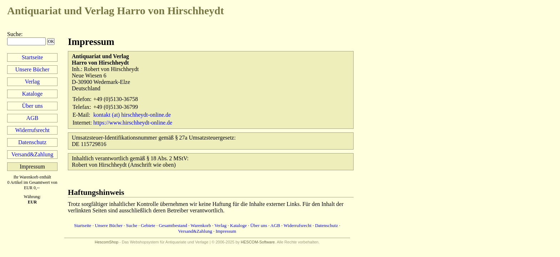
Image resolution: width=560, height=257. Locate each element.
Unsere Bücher (32, 69)
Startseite (32, 57)
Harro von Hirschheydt (115, 10)
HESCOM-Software (258, 242)
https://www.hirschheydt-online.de (132, 123)
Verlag (32, 82)
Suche (14, 34)
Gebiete (148, 225)
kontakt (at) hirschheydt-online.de (132, 115)
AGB (32, 118)
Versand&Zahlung (32, 154)
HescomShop (106, 242)
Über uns (32, 106)
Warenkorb (200, 225)
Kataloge (32, 94)
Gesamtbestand (173, 225)
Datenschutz (32, 142)
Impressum (226, 231)
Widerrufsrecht (32, 130)
